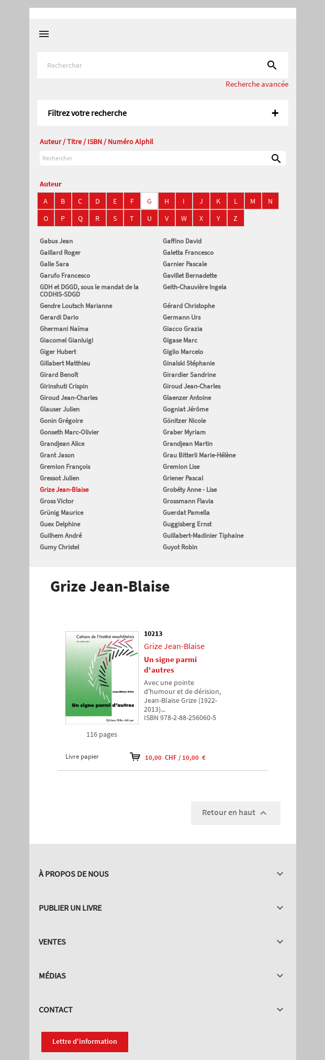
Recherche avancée (257, 84)
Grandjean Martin (187, 443)
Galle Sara (54, 264)
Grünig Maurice (61, 512)
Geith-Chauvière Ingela (195, 286)
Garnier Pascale (185, 264)
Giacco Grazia (183, 328)
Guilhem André (61, 535)
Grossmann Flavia (188, 501)
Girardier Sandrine (189, 374)
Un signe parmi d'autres (170, 664)
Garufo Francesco (65, 275)
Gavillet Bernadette (190, 275)
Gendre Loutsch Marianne (76, 305)
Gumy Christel (59, 547)
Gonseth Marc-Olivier (69, 432)
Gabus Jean (56, 241)
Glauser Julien (60, 409)
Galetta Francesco (188, 252)
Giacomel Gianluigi (66, 340)
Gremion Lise (181, 466)
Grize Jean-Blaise (64, 489)
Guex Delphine (60, 524)
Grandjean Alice (62, 443)
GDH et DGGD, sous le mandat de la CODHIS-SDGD (89, 290)
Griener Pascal (183, 478)
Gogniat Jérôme (185, 409)
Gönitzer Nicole (184, 420)
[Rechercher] (162, 65)
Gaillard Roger (60, 252)
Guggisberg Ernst (187, 524)
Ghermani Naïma (64, 328)
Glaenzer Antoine (187, 397)
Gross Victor (57, 501)
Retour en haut (236, 813)
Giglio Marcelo (183, 351)
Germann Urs (181, 317)
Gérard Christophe (189, 305)
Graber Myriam (184, 432)
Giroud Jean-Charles (191, 386)
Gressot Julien (59, 478)
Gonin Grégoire (61, 420)
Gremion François (65, 466)
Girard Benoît (59, 374)
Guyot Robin (180, 547)
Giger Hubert (58, 351)
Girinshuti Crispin (64, 386)
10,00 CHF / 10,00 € (168, 756)
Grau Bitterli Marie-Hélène (199, 455)
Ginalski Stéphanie (189, 363)
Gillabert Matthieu (65, 363)
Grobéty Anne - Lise (190, 489)
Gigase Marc (180, 340)
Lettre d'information (84, 1041)
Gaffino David (182, 241)
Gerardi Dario (59, 317)
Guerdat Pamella (186, 512)
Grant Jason (57, 455)
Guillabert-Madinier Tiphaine (203, 535)
